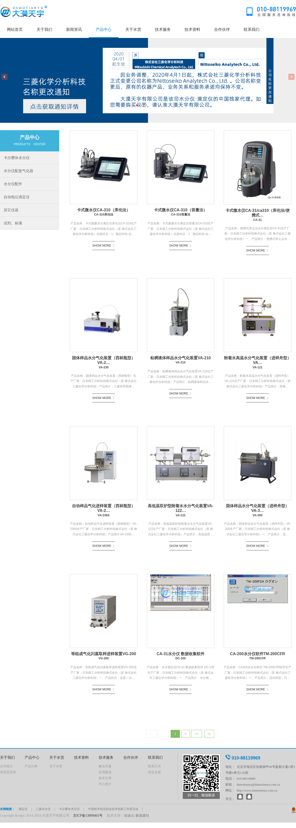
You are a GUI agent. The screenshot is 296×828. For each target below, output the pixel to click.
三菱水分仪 (43, 809)
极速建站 (142, 815)
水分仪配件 (13, 184)
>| (209, 734)
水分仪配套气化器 (18, 171)
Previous (4, 77)
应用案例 (105, 772)
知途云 (129, 815)
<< (163, 734)
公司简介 (6, 766)
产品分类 (31, 766)
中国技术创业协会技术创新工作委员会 (113, 809)
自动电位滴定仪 (17, 197)
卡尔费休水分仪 (17, 158)
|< (151, 734)
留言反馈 (154, 772)
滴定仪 (22, 809)
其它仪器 (11, 210)
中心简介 (105, 784)
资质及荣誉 (8, 772)
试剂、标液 (13, 223)
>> (196, 734)
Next (291, 77)
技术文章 (105, 778)
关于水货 (55, 766)
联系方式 (154, 766)
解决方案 (105, 766)
